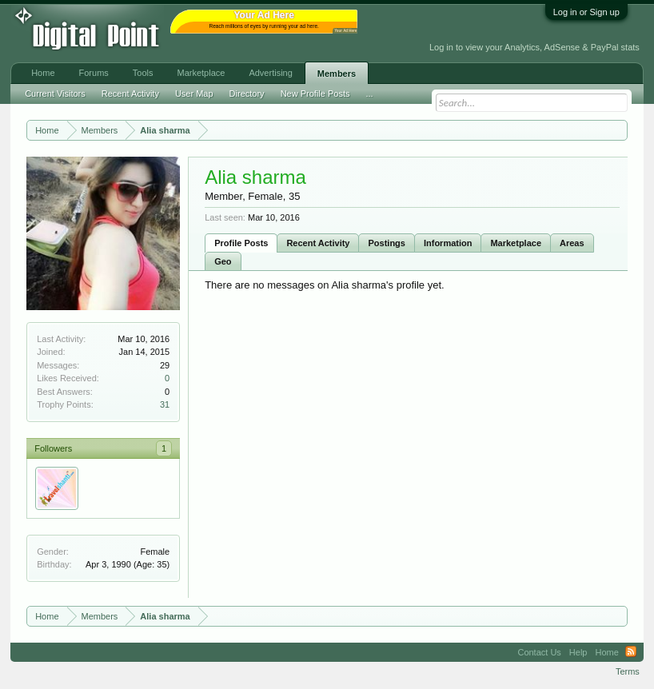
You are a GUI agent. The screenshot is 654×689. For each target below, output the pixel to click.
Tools (143, 73)
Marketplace (515, 243)
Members (336, 73)
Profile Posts (241, 243)
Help (578, 652)
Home (42, 73)
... (369, 93)
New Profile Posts (315, 93)
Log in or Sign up (586, 12)
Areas (572, 243)
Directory (247, 93)
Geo (222, 261)
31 (164, 404)
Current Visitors (55, 93)
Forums (94, 73)
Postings (386, 243)
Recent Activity (317, 243)
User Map (194, 93)
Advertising (270, 73)
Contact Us (538, 652)
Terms (628, 671)
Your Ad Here (345, 31)
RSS (630, 652)
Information (448, 243)
